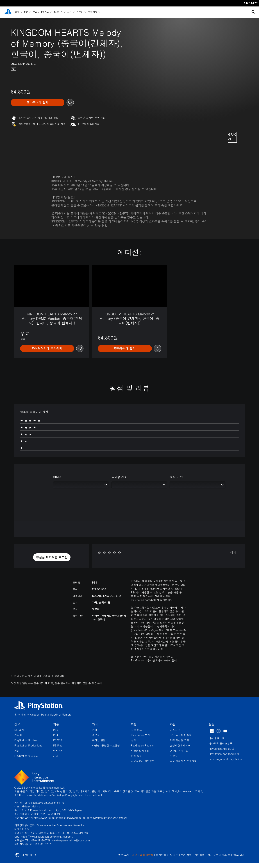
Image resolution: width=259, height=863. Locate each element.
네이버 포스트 (217, 738)
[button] (51, 557)
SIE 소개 (19, 730)
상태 (133, 740)
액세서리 (58, 750)
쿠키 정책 (186, 855)
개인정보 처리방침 (142, 855)
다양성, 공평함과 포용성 (106, 745)
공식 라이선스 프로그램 (183, 761)
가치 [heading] (95, 724)
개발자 (173, 756)
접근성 (96, 735)
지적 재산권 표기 (179, 740)
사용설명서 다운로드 (143, 761)
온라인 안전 (99, 740)
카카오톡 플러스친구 (220, 743)
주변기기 (58, 12)
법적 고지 (123, 855)
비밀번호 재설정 (140, 750)
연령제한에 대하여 (180, 745)
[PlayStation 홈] (8, 12)
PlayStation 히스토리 (26, 756)
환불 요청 (136, 756)
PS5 (26, 12)
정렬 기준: (176, 477)
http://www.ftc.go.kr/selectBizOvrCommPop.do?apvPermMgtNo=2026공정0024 (80, 817)
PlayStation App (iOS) (221, 748)
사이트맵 (199, 855)
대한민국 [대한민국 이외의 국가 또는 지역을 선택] (25, 855)
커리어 (18, 735)
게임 (17, 12)
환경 (94, 730)
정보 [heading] (17, 724)
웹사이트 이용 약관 (167, 855)
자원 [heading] (173, 724)
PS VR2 (57, 740)
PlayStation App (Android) (224, 754)
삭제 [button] (233, 552)
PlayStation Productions (28, 745)
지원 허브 (136, 730)
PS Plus (45, 12)
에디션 (57, 477)
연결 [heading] (211, 724)
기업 (16, 750)
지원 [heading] (134, 724)
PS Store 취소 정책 (181, 735)
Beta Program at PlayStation (225, 759)
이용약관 (175, 730)
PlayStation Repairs (142, 745)
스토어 (79, 12)
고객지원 (92, 12)
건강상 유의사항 (179, 750)
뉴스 (69, 12)
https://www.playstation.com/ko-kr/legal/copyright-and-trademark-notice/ (62, 795)
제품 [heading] (56, 724)
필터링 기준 (119, 477)
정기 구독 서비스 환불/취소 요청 (226, 855)
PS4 (35, 12)
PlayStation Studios (25, 740)
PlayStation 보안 (140, 735)
